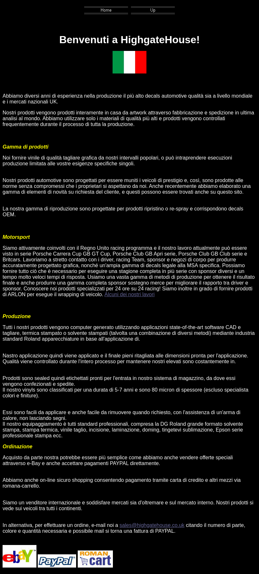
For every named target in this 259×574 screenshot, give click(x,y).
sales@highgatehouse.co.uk (152, 525)
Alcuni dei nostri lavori (130, 294)
